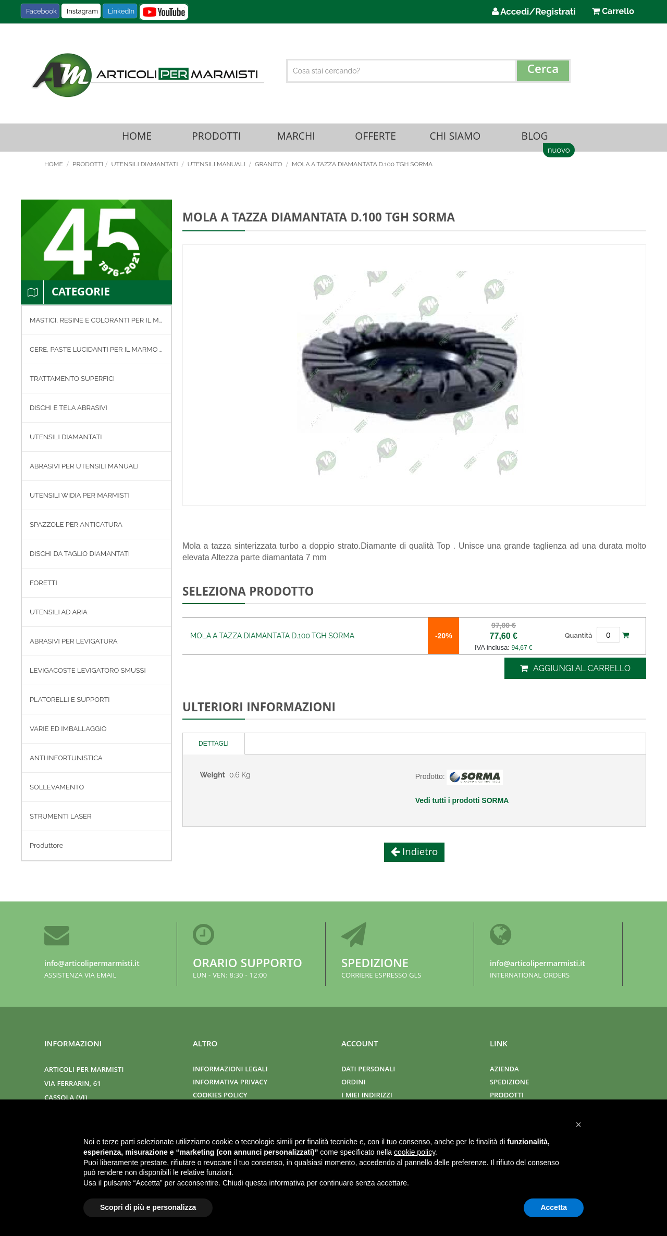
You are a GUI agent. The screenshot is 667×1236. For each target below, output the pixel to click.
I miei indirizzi (366, 1096)
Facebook (41, 11)
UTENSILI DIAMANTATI (145, 167)
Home (137, 139)
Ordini (353, 1083)
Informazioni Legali (230, 1070)
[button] (578, 1124)
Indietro (419, 856)
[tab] (214, 747)
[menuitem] (96, 322)
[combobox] (428, 70)
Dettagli (214, 746)
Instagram (82, 11)
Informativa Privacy (230, 1083)
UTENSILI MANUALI (217, 167)
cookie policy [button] (414, 1152)
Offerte (376, 139)
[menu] (96, 585)
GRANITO (269, 167)
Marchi (296, 139)
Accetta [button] (553, 1207)
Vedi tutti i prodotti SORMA (462, 803)
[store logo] (146, 75)
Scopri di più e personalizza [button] (148, 1207)
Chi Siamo (455, 139)
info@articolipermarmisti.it (92, 964)
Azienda (504, 1070)
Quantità (578, 638)
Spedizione (375, 965)
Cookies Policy (220, 1096)
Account (359, 1045)
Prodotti (216, 139)
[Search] (543, 70)
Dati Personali (368, 1070)
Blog (535, 139)
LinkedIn (121, 11)
